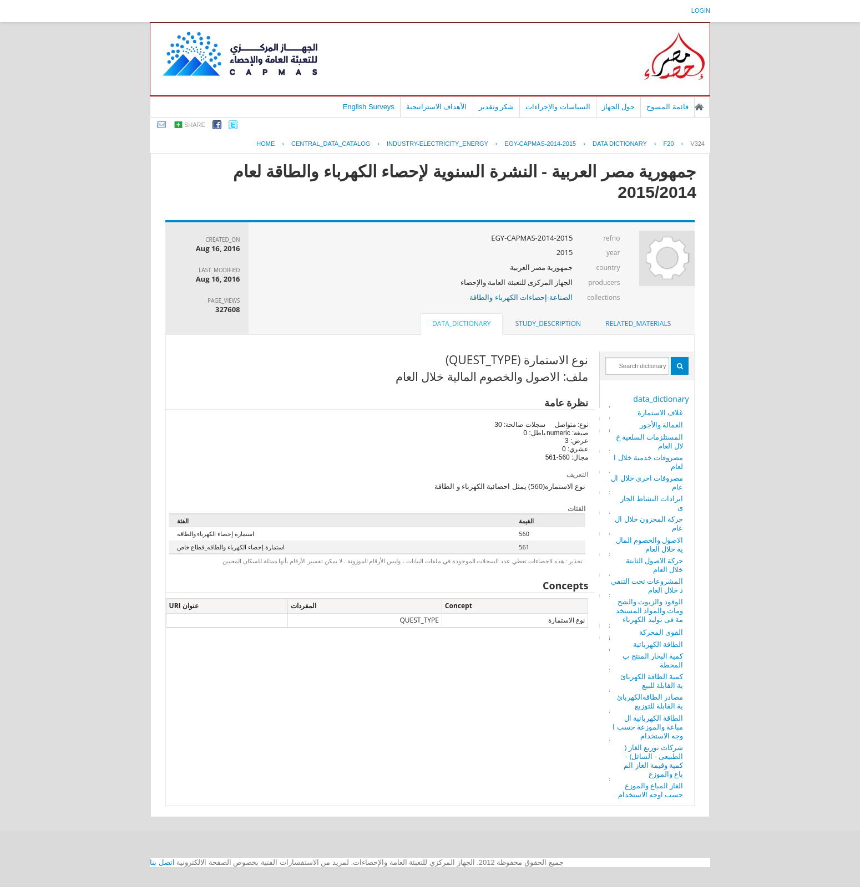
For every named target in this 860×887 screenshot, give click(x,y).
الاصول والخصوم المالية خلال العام (650, 544)
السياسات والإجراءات (557, 107)
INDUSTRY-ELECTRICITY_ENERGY (437, 143)
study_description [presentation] (548, 323)
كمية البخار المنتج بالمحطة (653, 660)
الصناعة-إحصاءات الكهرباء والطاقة (521, 297)
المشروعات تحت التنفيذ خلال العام (647, 585)
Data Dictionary (620, 143)
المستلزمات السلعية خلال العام (650, 441)
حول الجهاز (618, 107)
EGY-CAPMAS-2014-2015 (540, 143)
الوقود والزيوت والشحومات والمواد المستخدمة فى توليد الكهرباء (650, 610)
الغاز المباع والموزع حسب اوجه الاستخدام (651, 790)
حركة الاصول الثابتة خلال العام (655, 565)
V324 (697, 143)
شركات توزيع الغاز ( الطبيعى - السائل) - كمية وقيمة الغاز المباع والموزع (653, 760)
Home (265, 143)
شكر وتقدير (496, 107)
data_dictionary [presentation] (461, 323)
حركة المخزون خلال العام (649, 523)
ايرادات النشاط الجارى (652, 503)
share (194, 124)
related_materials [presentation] (638, 323)
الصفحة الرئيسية (699, 107)
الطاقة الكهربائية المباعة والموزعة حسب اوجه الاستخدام (648, 726)
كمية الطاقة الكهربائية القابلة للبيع (652, 681)
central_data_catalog (330, 143)
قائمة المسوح (667, 107)
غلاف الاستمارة (660, 412)
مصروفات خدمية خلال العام (648, 462)
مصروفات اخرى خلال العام (647, 482)
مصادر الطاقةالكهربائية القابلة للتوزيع (650, 701)
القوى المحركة (661, 632)
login (700, 10)
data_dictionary (661, 399)
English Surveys (368, 107)
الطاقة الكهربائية (658, 644)
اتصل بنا (162, 862)
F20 (669, 143)
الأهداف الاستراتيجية (436, 107)
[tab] (638, 323)
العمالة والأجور (661, 424)
